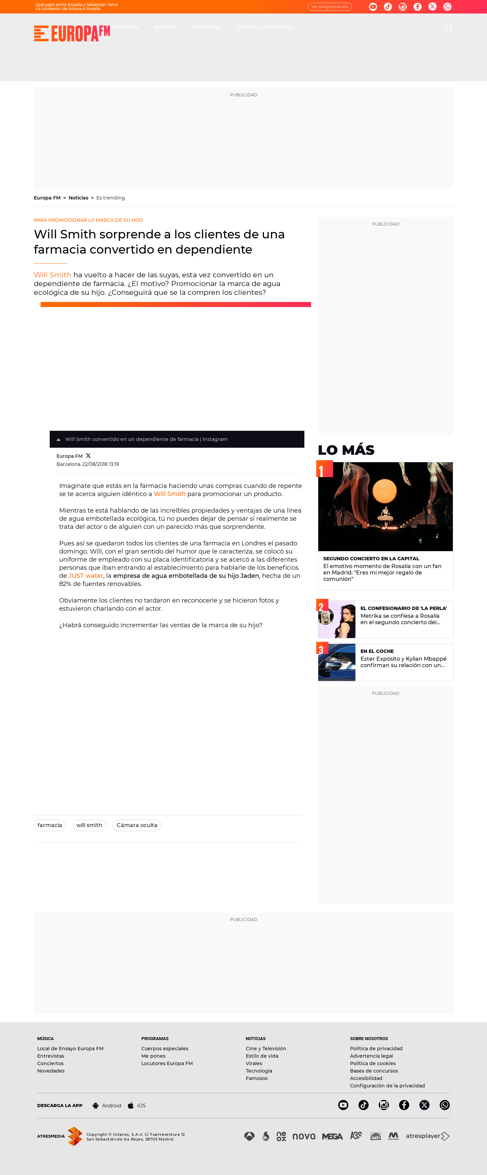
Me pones (153, 1056)
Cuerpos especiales (164, 1048)
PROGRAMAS (220, 27)
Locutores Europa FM (167, 1063)
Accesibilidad (366, 1078)
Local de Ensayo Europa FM (70, 1048)
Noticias (79, 198)
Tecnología (259, 1071)
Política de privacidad (376, 1048)
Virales (254, 1063)
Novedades (51, 1071)
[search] (449, 27)
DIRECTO (147, 27)
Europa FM (48, 198)
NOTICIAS (262, 27)
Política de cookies (373, 1063)
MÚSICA (181, 27)
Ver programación (329, 6)
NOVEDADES (302, 27)
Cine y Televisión (266, 1048)
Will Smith (52, 275)
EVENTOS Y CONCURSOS (361, 27)
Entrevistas (50, 1056)
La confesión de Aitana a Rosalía (68, 8)
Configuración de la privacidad (387, 1086)
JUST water (86, 576)
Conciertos (50, 1063)
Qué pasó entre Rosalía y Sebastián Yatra (77, 4)
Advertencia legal (371, 1056)
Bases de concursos (374, 1071)
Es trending (110, 198)
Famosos (257, 1078)
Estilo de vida (262, 1056)
